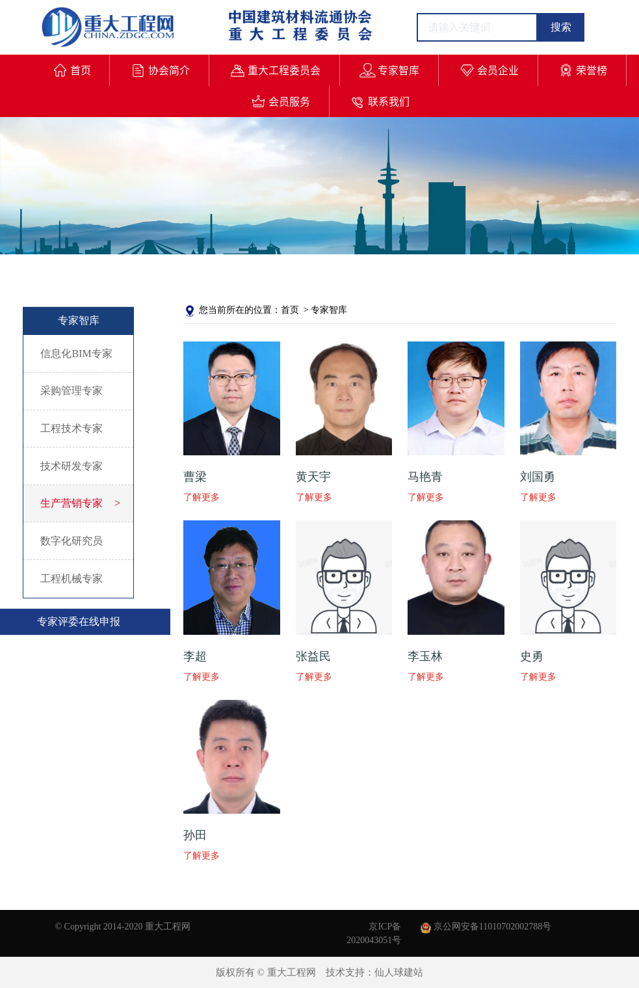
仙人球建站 (398, 972)
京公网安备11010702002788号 (486, 926)
